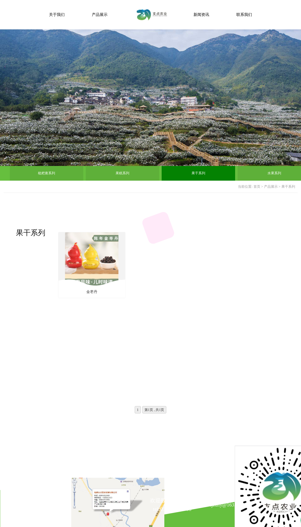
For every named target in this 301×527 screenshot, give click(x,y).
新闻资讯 (201, 14)
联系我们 (244, 14)
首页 (256, 186)
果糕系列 (122, 173)
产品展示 (100, 14)
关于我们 (57, 14)
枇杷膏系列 (46, 173)
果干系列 (198, 173)
